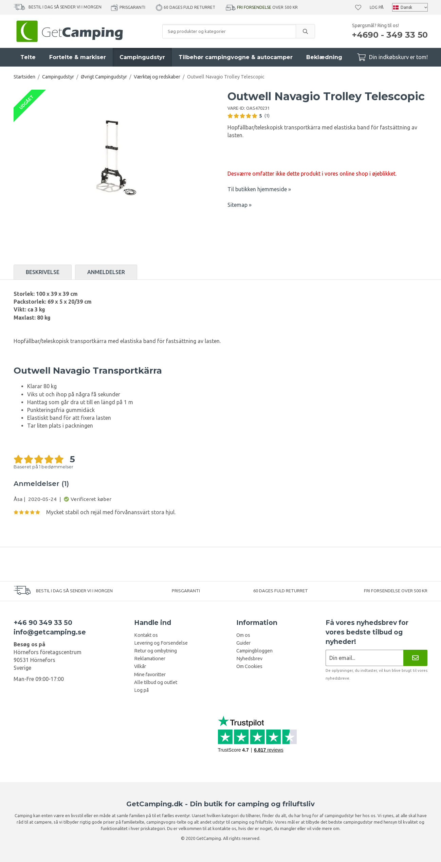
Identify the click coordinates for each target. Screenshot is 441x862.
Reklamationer (149, 658)
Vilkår (140, 666)
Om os (243, 635)
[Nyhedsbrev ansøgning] (364, 658)
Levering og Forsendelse (161, 643)
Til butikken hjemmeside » (259, 189)
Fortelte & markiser (77, 57)
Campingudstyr (142, 57)
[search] (305, 31)
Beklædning (324, 57)
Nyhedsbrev (249, 658)
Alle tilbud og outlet (155, 682)
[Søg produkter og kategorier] (229, 31)
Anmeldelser (106, 272)
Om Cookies (249, 666)
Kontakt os (146, 635)
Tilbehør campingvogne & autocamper (236, 57)
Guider (243, 643)
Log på (377, 7)
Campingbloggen (254, 650)
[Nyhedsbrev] (415, 658)
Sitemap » (239, 205)
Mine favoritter (150, 674)
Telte (28, 57)
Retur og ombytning (155, 650)
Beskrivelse (42, 272)
